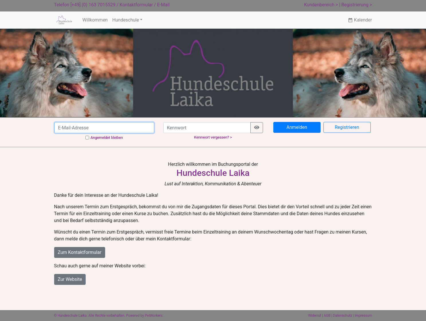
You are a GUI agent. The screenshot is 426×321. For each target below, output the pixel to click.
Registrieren (347, 127)
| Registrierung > (355, 4)
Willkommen (94, 20)
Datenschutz (342, 316)
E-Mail (163, 4)
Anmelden (296, 127)
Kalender (360, 20)
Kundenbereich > (321, 4)
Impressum (363, 316)
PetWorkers (153, 316)
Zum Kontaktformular (79, 252)
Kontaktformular (136, 4)
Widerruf (314, 316)
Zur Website (70, 279)
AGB (327, 316)
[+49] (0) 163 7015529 (92, 4)
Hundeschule (125, 20)
